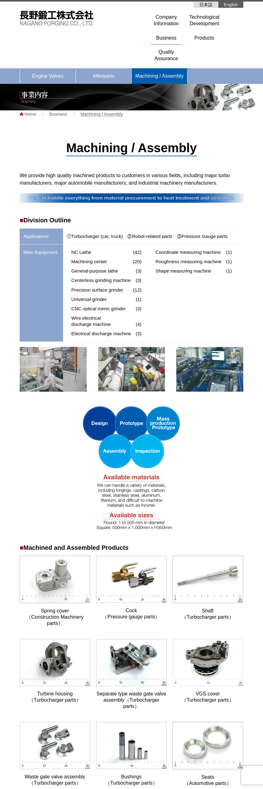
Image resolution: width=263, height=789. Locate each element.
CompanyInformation (166, 20)
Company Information (147, 726)
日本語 (205, 4)
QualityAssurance (166, 55)
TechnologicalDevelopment (204, 20)
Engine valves (209, 715)
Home (131, 705)
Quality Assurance (210, 733)
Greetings (139, 735)
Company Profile (145, 744)
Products (204, 38)
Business (166, 38)
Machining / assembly (217, 724)
